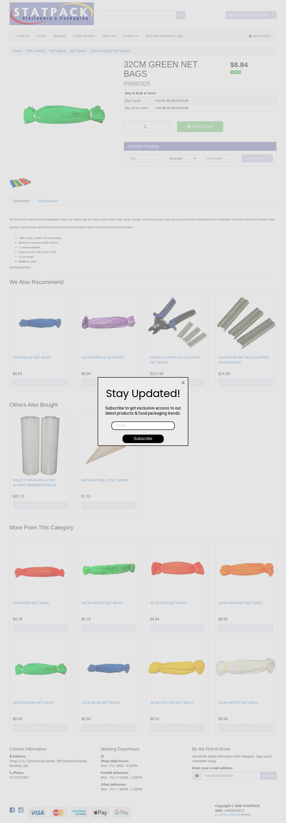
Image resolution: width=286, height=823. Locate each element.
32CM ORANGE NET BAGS (240, 603)
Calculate (257, 158)
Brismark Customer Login (164, 36)
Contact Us (131, 36)
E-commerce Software (228, 814)
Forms (41, 36)
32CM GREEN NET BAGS (110, 51)
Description (21, 201)
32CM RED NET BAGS (168, 603)
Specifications (48, 201)
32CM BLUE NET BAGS (32, 357)
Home (17, 51)
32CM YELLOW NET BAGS (171, 702)
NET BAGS (57, 51)
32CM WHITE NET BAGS (238, 702)
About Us (109, 36)
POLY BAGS (36, 51)
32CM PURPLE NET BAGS (102, 357)
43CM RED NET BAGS (31, 603)
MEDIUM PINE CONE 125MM (105, 480)
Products (23, 36)
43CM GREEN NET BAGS (102, 603)
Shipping (59, 36)
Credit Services (84, 36)
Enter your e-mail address (212, 768)
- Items (248, 15)
